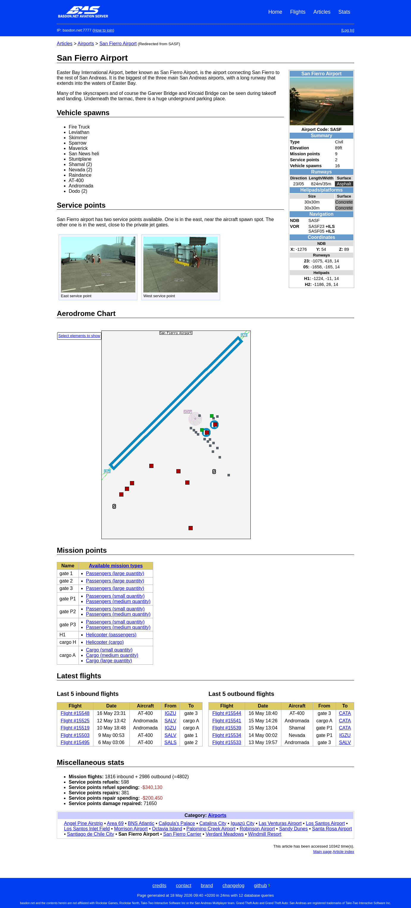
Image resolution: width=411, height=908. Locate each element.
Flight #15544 (226, 713)
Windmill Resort (264, 834)
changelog (233, 885)
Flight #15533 (226, 742)
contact (184, 885)
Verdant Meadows (225, 834)
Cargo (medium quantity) (112, 655)
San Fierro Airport (118, 43)
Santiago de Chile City (90, 834)
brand (207, 885)
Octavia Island (167, 828)
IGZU (170, 713)
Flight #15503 (75, 735)
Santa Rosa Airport (332, 828)
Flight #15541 (226, 720)
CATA (345, 713)
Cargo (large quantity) (109, 660)
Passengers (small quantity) (115, 596)
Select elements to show (79, 336)
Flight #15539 (226, 727)
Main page (322, 851)
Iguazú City (242, 823)
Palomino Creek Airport (211, 828)
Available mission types (116, 565)
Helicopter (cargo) (105, 642)
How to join (103, 30)
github (262, 885)
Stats (344, 12)
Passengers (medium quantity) (118, 601)
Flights (297, 12)
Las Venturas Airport (280, 823)
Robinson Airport (257, 828)
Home (275, 12)
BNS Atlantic (141, 823)
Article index (343, 851)
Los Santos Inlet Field (87, 828)
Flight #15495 (75, 742)
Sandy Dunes (293, 828)
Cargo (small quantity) (109, 649)
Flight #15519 (75, 727)
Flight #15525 (75, 720)
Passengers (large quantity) (115, 573)
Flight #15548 (75, 713)
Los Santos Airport (325, 823)
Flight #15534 (226, 735)
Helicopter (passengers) (111, 634)
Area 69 (115, 823)
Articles (322, 12)
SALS (170, 742)
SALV (170, 720)
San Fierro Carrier (182, 834)
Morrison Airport (131, 828)
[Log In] (347, 30)
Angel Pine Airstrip (83, 823)
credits (159, 885)
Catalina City (212, 823)
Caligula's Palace (177, 823)
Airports (86, 43)
